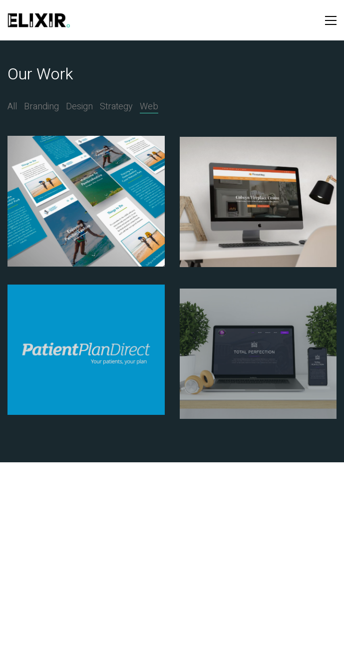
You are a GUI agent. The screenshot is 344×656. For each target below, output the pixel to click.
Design (79, 107)
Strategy (116, 107)
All (12, 107)
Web (149, 107)
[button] (331, 20)
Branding (41, 107)
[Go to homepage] (38, 20)
